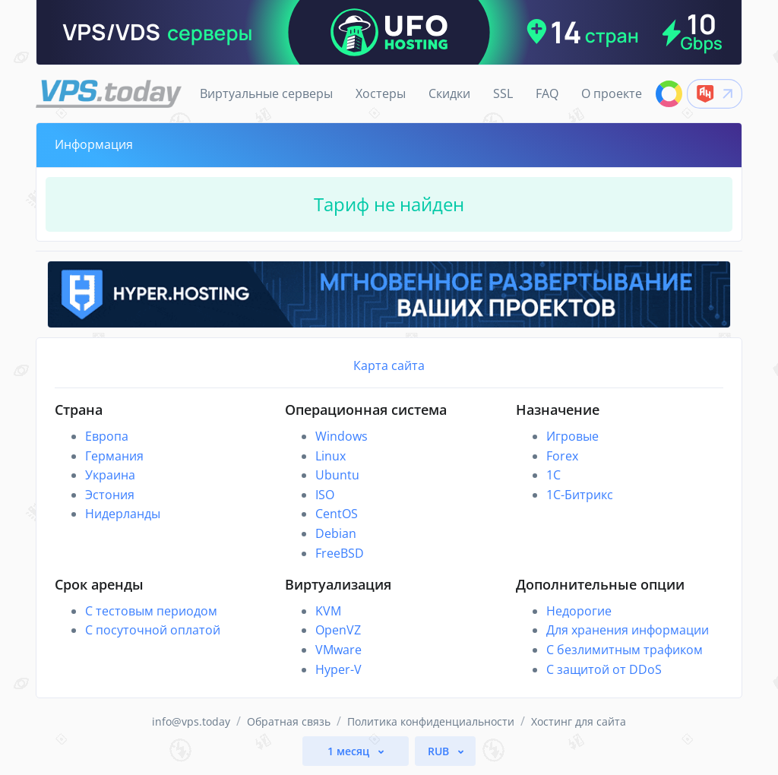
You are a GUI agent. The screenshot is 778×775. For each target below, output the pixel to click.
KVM (328, 611)
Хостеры (381, 93)
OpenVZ (338, 630)
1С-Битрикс (579, 494)
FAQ (547, 93)
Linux (330, 456)
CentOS (336, 513)
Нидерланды (122, 513)
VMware (338, 649)
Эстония (109, 494)
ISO (324, 494)
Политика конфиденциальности (430, 721)
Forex (562, 456)
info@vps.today (191, 721)
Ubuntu (337, 475)
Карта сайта (389, 365)
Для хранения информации (627, 630)
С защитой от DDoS (604, 669)
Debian (335, 533)
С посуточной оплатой (152, 630)
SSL (503, 93)
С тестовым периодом (151, 611)
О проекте (611, 93)
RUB (440, 751)
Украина (110, 475)
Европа (106, 436)
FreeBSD (339, 553)
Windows (341, 436)
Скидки (449, 93)
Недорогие (579, 611)
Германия (114, 456)
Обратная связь (288, 721)
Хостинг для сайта (578, 721)
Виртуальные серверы (266, 93)
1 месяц (349, 751)
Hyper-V (338, 669)
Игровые (572, 436)
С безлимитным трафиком (624, 649)
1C (553, 475)
